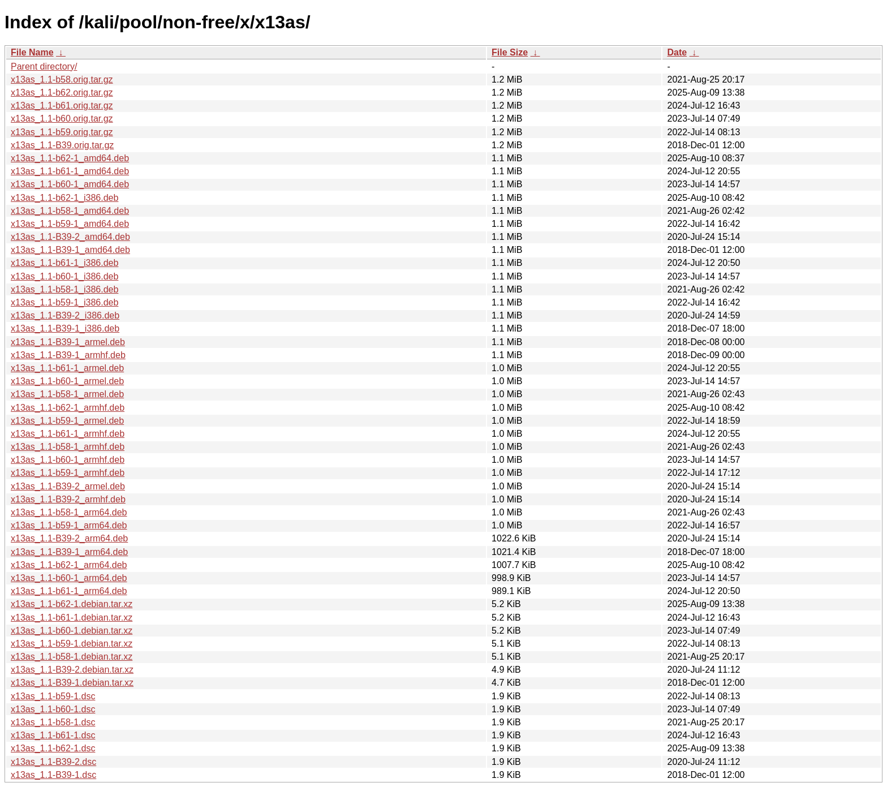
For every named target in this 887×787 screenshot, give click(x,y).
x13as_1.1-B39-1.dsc (53, 775)
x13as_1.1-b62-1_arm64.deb (69, 565)
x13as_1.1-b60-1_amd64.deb (70, 184)
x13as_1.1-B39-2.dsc (53, 762)
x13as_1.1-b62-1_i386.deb (64, 198)
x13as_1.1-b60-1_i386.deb (64, 276)
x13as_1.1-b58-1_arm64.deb (69, 512)
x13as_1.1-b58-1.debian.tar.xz (71, 656)
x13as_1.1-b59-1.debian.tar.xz (71, 643)
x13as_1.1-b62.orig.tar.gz (62, 92)
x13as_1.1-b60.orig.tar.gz (62, 118)
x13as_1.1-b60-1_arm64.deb (69, 578)
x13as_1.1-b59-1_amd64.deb (70, 224)
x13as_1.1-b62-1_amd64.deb (70, 158)
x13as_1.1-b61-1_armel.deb (67, 368)
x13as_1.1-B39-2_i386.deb (65, 315)
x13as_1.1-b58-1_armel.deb (67, 394)
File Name (32, 52)
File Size (510, 52)
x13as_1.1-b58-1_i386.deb (64, 289)
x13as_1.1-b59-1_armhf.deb (67, 473)
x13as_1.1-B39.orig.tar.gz (62, 145)
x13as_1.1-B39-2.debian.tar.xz (72, 669)
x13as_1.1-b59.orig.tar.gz (62, 132)
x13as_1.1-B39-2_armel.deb (68, 486)
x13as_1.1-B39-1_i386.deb (65, 328)
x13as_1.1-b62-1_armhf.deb (67, 407)
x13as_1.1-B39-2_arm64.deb (69, 538)
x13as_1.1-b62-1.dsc (53, 748)
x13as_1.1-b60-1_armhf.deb (67, 460)
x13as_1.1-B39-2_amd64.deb (70, 237)
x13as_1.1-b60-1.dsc (53, 709)
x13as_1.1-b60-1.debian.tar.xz (71, 630)
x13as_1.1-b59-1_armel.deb (67, 420)
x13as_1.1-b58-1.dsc (53, 722)
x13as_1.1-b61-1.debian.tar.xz (71, 617)
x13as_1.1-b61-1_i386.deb (64, 263)
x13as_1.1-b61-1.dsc (53, 735)
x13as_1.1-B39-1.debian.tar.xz (72, 682)
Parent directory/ (44, 66)
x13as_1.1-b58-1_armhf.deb (67, 446)
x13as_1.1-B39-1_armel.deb (68, 342)
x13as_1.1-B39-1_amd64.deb (70, 250)
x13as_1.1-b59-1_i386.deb (64, 302)
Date (677, 52)
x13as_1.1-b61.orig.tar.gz (62, 105)
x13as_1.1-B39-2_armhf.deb (68, 499)
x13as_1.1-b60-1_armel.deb (67, 381)
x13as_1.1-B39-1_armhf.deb (68, 355)
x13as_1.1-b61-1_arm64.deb (69, 591)
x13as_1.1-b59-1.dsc (53, 696)
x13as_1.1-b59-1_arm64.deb (69, 525)
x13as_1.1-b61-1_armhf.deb (67, 433)
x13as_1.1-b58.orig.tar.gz (62, 79)
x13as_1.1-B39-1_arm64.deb (69, 552)
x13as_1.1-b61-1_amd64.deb (70, 171)
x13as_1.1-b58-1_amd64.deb (70, 211)
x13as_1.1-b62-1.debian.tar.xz (71, 604)
